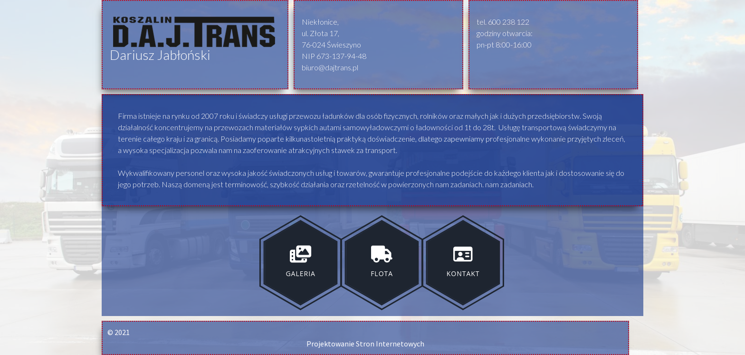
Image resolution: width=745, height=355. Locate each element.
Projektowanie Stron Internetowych (365, 343)
